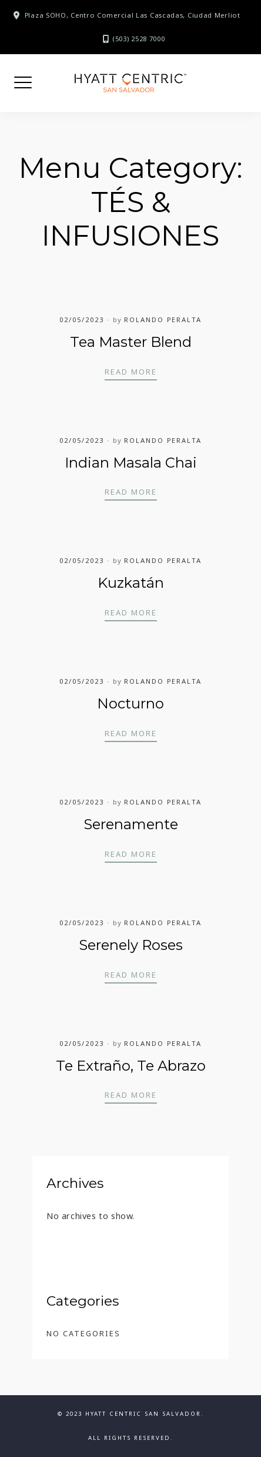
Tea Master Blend (131, 341)
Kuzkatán (131, 582)
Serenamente (130, 824)
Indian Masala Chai (131, 462)
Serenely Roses (131, 944)
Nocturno (130, 703)
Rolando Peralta (163, 319)
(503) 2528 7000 (138, 38)
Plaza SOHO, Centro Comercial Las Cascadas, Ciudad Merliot (132, 15)
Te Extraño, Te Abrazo (131, 1065)
